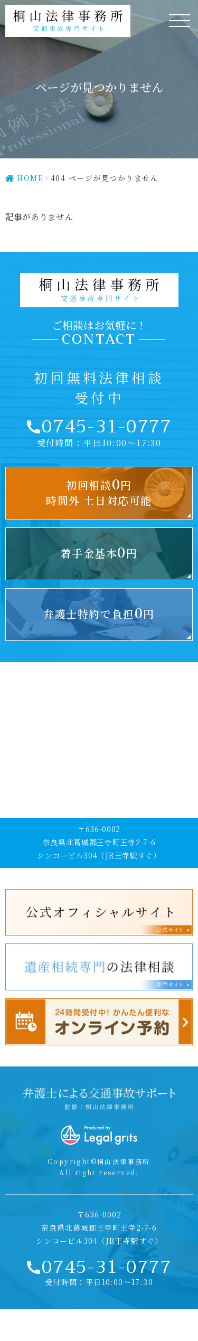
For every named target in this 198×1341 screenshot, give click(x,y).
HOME (30, 178)
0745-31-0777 (107, 427)
